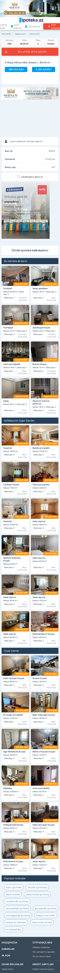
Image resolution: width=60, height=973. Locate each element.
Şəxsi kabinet (18, 26)
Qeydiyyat (34, 26)
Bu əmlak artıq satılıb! (32, 52)
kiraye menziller (45, 915)
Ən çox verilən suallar (41, 956)
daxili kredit (13, 894)
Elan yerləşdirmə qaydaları (43, 952)
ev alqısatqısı (13, 929)
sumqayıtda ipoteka (18, 915)
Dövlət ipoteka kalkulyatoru (30, 250)
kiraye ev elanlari (16, 922)
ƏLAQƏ (6, 955)
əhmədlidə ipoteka (17, 908)
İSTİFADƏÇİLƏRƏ (42, 942)
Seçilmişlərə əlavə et (32, 177)
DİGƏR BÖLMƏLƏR (12, 964)
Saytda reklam (8, 969)
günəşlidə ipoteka (45, 908)
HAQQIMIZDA (9, 942)
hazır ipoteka (14, 887)
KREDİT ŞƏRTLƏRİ (43, 964)
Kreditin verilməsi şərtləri (43, 969)
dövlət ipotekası (37, 887)
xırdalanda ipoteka (17, 901)
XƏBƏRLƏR (8, 949)
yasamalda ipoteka (37, 894)
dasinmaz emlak (42, 922)
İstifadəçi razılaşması (41, 947)
